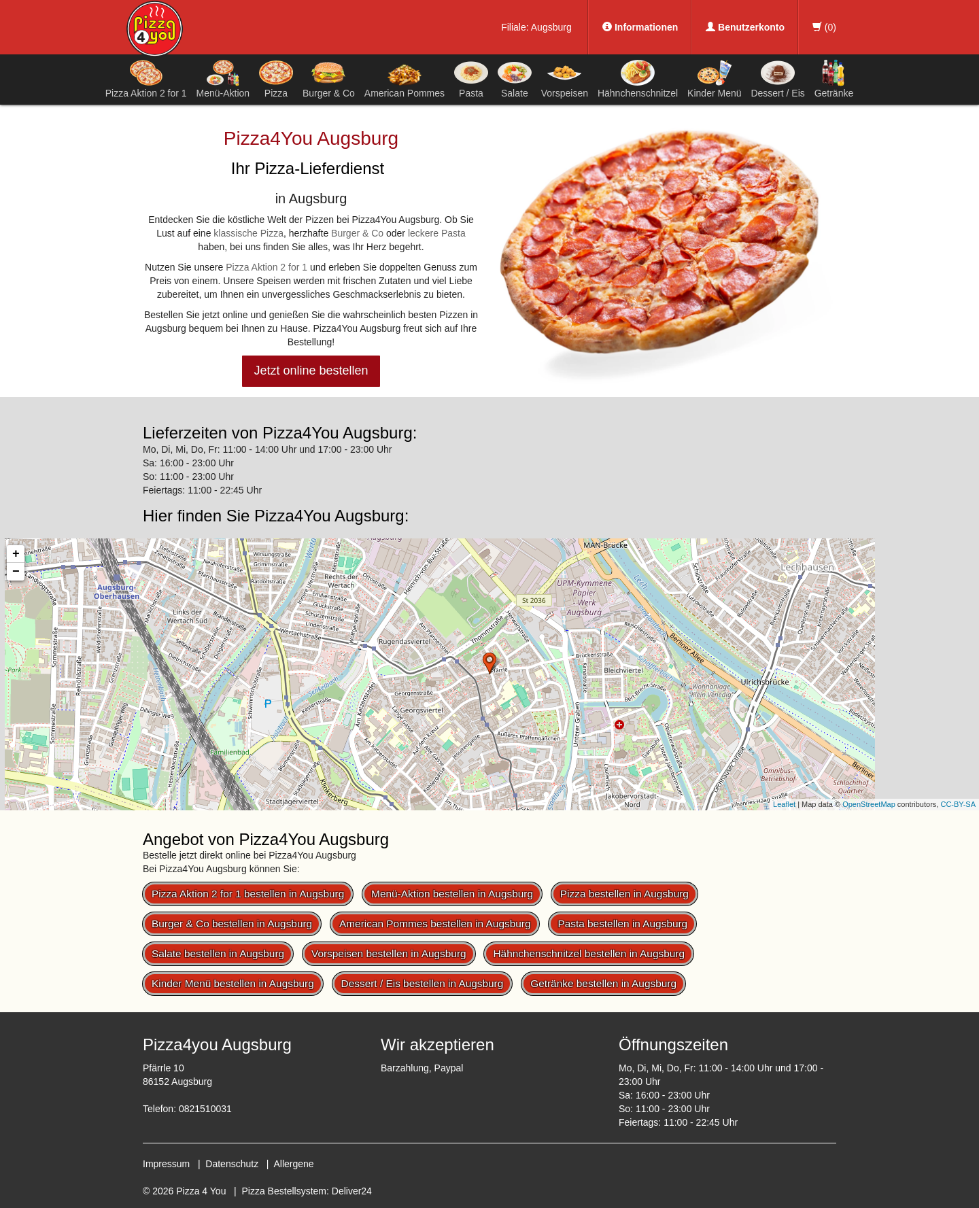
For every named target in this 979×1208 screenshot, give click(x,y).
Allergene (293, 1163)
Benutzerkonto (745, 27)
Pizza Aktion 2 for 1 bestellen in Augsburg (248, 893)
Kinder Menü (714, 79)
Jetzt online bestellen (311, 370)
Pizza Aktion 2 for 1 (146, 79)
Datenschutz (231, 1163)
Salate (515, 79)
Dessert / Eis (777, 79)
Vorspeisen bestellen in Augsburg (388, 953)
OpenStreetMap (868, 804)
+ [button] (16, 554)
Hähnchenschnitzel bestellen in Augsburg (589, 953)
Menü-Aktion (223, 79)
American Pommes (404, 81)
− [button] (16, 572)
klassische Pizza (248, 233)
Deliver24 (352, 1191)
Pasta (471, 79)
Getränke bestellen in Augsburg (603, 983)
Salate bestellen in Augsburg (218, 953)
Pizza (276, 79)
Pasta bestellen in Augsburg (622, 923)
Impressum (166, 1163)
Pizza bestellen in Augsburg (624, 893)
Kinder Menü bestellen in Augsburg (233, 983)
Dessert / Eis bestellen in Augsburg (422, 983)
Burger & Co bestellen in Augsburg (232, 923)
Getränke (834, 79)
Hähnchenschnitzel (638, 79)
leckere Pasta (437, 233)
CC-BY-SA (958, 804)
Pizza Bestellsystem (284, 1191)
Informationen (640, 27)
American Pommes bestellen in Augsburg (434, 923)
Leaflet (784, 804)
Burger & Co (329, 79)
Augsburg (551, 27)
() (824, 27)
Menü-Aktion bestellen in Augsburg (452, 893)
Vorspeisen (564, 79)
